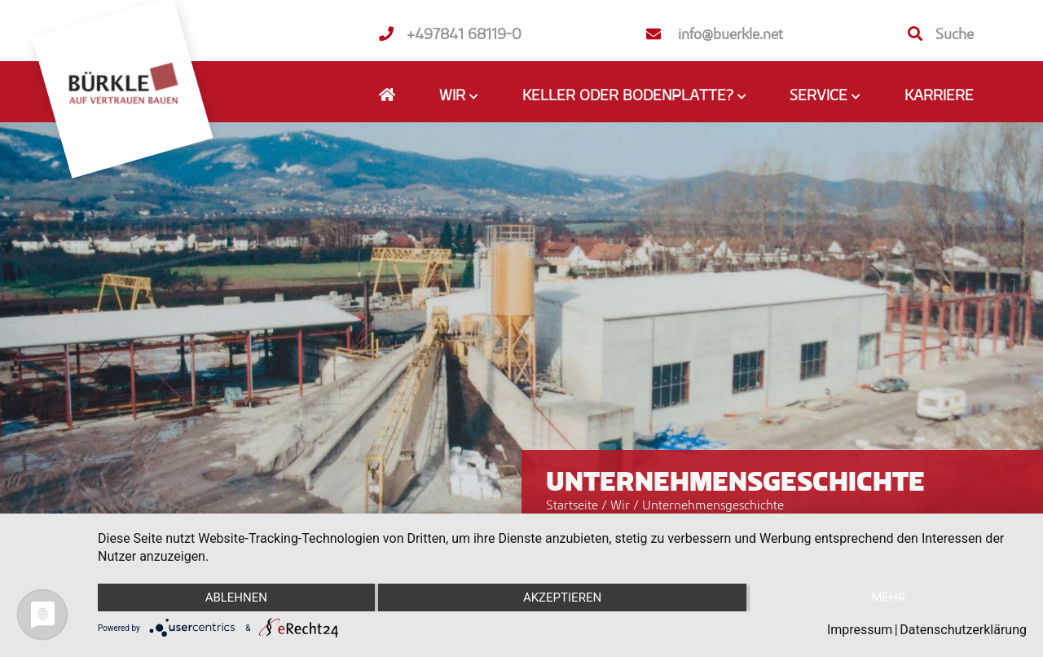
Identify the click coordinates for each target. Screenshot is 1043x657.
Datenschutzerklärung (963, 629)
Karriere (939, 95)
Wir (621, 504)
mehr (888, 597)
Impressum (860, 629)
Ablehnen (236, 597)
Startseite (572, 504)
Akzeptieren (562, 597)
